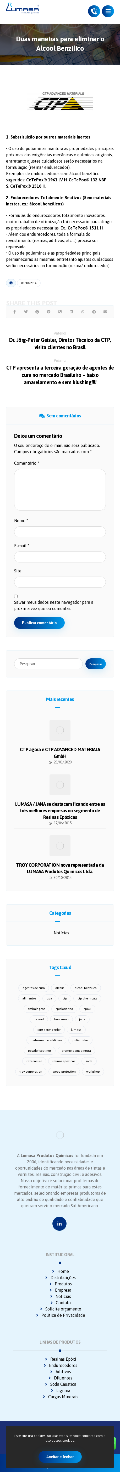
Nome (21, 520)
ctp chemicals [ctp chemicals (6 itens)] (87, 998)
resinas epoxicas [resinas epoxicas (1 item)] (63, 1061)
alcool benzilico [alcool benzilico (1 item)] (86, 988)
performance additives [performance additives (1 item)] (46, 1040)
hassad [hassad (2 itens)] (39, 1019)
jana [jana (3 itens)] (82, 1019)
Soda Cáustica (60, 1384)
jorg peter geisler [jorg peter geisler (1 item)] (49, 1030)
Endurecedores (60, 1365)
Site (17, 570)
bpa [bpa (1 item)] (49, 998)
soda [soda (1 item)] (89, 1061)
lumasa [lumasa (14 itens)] (76, 1030)
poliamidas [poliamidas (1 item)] (80, 1040)
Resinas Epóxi (60, 1359)
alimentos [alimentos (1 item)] (29, 998)
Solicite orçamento (60, 1309)
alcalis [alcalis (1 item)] (59, 988)
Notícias (61, 932)
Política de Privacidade (60, 1315)
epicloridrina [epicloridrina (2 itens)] (64, 1009)
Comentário (26, 463)
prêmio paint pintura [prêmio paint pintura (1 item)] (76, 1051)
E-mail (21, 545)
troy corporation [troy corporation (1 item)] (30, 1071)
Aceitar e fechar (60, 1457)
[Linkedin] (59, 1224)
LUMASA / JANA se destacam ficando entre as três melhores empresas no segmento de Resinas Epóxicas (60, 810)
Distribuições (60, 1277)
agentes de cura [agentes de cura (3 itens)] (34, 988)
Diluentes (60, 1378)
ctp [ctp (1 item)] (65, 998)
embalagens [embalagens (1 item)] (36, 1009)
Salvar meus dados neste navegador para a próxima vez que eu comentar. (53, 605)
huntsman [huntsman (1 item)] (61, 1019)
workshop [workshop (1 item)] (93, 1071)
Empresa (60, 1290)
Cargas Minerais (60, 1396)
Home (60, 1271)
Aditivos (60, 1371)
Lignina (60, 1390)
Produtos (60, 1283)
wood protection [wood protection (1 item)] (64, 1071)
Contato (60, 1302)
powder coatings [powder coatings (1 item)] (39, 1051)
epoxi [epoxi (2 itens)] (87, 1009)
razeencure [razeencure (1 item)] (34, 1061)
